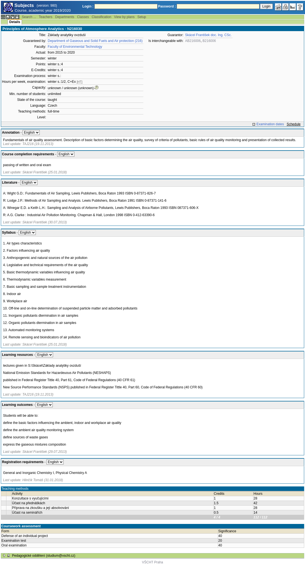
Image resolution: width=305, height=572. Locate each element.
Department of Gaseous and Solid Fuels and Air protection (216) (95, 41)
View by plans (124, 17)
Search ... (29, 17)
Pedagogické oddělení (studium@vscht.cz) (43, 556)
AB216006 (193, 41)
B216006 (209, 41)
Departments (64, 17)
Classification (101, 17)
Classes (83, 17)
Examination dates (270, 124)
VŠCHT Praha (152, 562)
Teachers (45, 17)
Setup (141, 17)
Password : (167, 6)
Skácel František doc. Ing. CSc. (208, 35)
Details (14, 22)
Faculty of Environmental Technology (75, 47)
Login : (88, 6)
